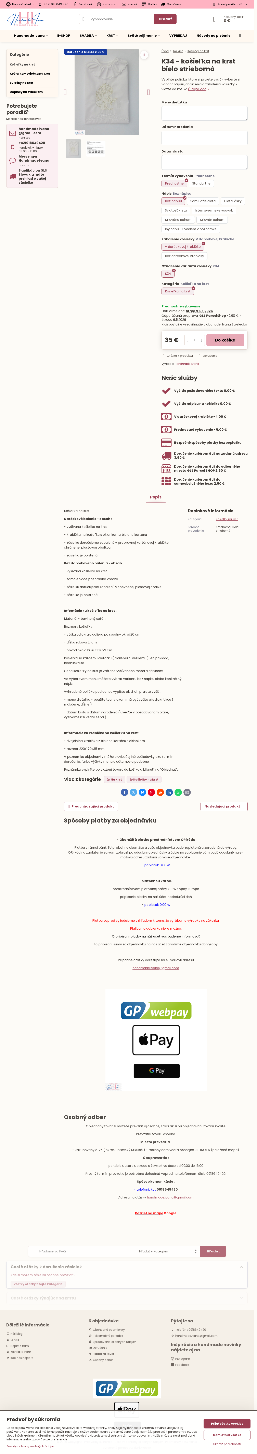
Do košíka (225, 340)
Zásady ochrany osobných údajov (30, 1446)
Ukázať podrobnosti (227, 1444)
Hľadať (165, 19)
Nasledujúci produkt (224, 806)
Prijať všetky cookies (227, 1424)
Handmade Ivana (187, 364)
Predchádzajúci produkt (91, 806)
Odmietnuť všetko (227, 1435)
